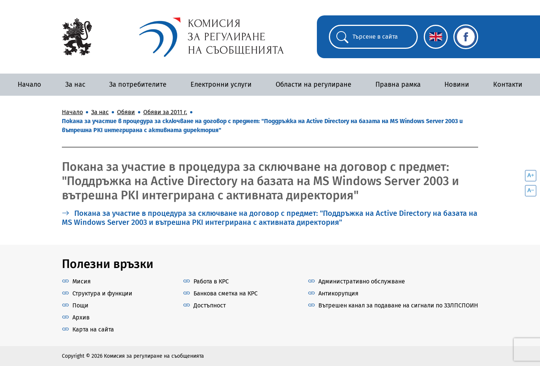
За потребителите (137, 84)
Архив (81, 317)
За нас (75, 84)
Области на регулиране (313, 84)
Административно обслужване (361, 281)
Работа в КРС (211, 281)
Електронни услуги (221, 84)
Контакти (507, 84)
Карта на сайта (93, 329)
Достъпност (210, 305)
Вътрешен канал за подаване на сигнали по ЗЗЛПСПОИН (398, 305)
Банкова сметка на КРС (226, 293)
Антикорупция (338, 293)
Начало (29, 84)
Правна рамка (398, 84)
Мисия (81, 281)
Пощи (80, 305)
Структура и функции (102, 293)
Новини (456, 84)
